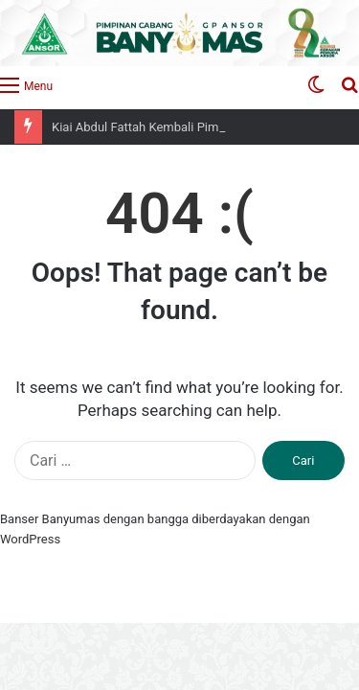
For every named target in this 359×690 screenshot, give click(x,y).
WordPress (30, 539)
